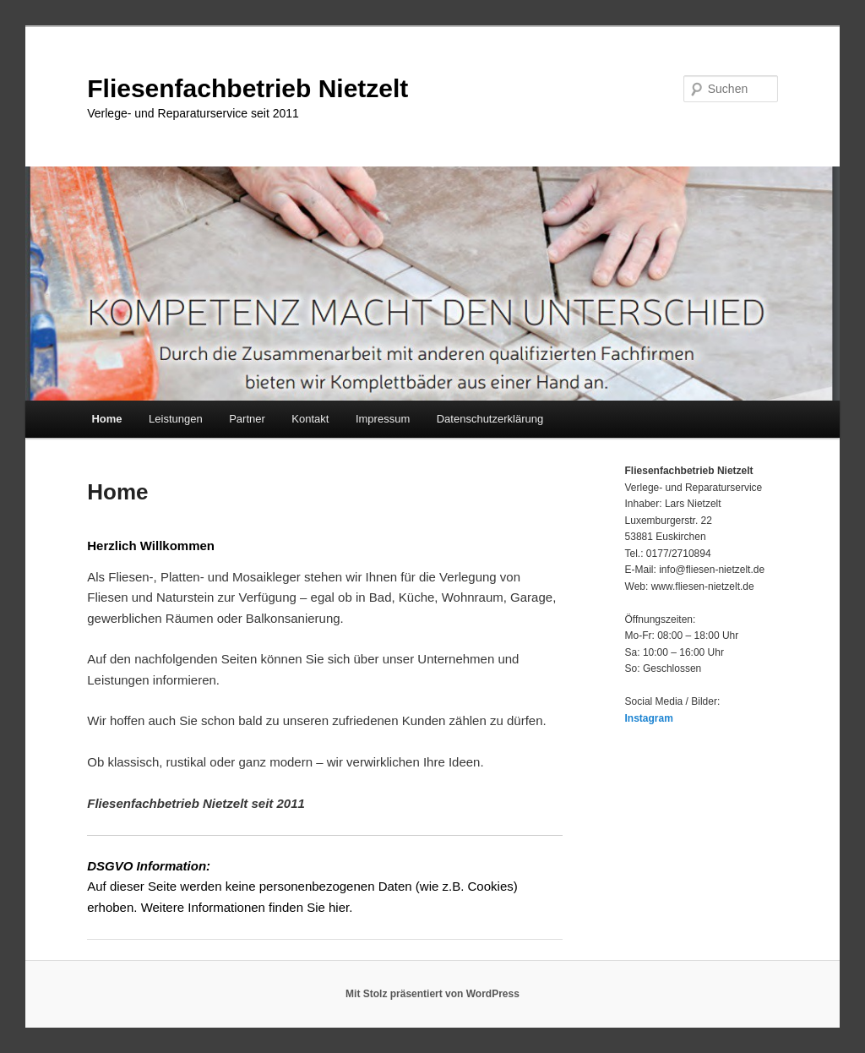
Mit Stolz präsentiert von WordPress (432, 994)
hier (339, 907)
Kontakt (310, 418)
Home (106, 418)
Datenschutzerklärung (490, 418)
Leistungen (176, 418)
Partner (247, 418)
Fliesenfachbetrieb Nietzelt (247, 88)
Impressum (383, 418)
